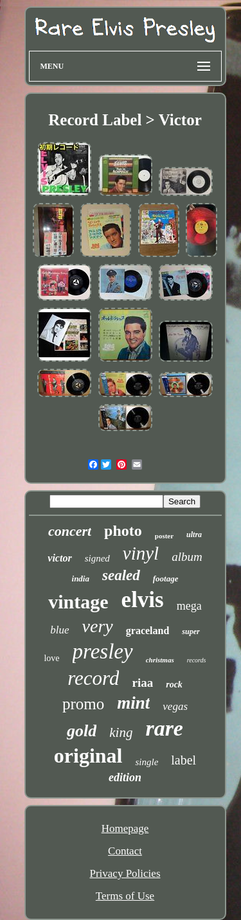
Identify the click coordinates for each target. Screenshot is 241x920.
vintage (78, 601)
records (196, 660)
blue (59, 630)
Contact (125, 851)
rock (174, 684)
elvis (142, 599)
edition (125, 777)
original (88, 755)
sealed (121, 575)
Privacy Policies (124, 873)
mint (133, 702)
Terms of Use (125, 896)
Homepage (125, 828)
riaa (142, 682)
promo (83, 703)
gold (81, 730)
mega (189, 605)
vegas (175, 706)
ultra (194, 534)
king (120, 732)
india (80, 578)
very (97, 626)
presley (103, 651)
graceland (148, 630)
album (187, 556)
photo (123, 530)
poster (164, 536)
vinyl (141, 553)
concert (69, 531)
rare (164, 728)
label (183, 760)
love (51, 658)
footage (166, 578)
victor (59, 558)
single (146, 762)
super (190, 631)
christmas (160, 660)
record (93, 678)
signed (97, 558)
